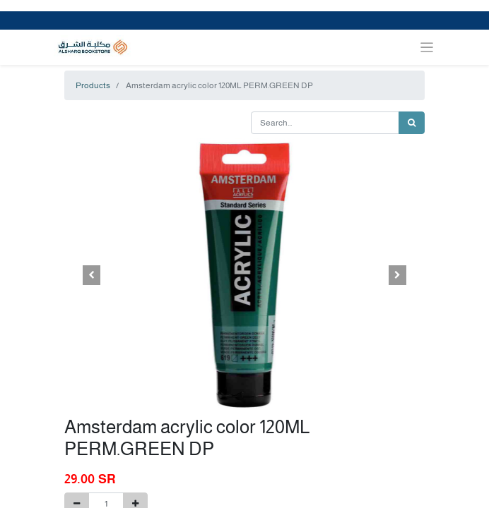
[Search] (412, 122)
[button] (91, 275)
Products (93, 85)
